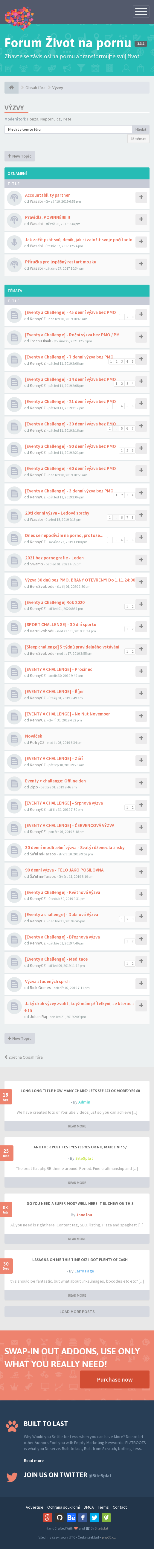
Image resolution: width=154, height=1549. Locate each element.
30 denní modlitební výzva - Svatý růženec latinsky (74, 847)
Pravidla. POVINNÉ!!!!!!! (47, 217)
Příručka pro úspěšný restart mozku (60, 262)
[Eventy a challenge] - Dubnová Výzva (61, 914)
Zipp (34, 787)
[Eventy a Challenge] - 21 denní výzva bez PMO (70, 401)
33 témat (138, 138)
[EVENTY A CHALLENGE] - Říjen (54, 691)
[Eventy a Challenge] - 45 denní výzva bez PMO (70, 312)
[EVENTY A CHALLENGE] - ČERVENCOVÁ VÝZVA (69, 825)
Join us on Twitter (67, 1475)
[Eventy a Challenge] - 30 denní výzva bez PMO (70, 424)
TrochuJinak (40, 341)
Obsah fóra (35, 87)
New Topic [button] (19, 156)
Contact (120, 1507)
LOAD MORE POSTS (77, 1311)
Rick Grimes (40, 987)
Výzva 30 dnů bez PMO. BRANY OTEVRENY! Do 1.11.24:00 (79, 580)
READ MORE (77, 1126)
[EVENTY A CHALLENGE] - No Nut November (67, 714)
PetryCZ (37, 742)
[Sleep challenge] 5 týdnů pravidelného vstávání (71, 647)
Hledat (141, 129)
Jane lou (84, 1214)
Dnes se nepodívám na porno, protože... (63, 535)
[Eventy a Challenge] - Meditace (56, 959)
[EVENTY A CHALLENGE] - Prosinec (58, 669)
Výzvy (57, 87)
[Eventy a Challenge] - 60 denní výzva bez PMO (70, 468)
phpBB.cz (109, 1537)
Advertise (34, 1507)
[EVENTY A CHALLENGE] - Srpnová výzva (63, 803)
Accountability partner (47, 195)
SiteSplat (84, 1158)
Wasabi (36, 201)
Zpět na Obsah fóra (23, 1057)
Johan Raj (38, 1016)
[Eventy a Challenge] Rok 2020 (54, 602)
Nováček (33, 736)
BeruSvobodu (42, 586)
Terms (103, 1507)
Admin (84, 1102)
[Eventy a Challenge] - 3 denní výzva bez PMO (69, 491)
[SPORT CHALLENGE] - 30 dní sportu (60, 624)
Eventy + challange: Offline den (55, 781)
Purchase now (115, 1379)
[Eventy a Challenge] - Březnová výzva (62, 937)
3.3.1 (140, 43)
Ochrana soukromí (63, 1507)
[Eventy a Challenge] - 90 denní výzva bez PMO (70, 446)
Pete (67, 119)
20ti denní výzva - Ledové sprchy (56, 513)
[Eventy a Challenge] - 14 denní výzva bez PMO (70, 379)
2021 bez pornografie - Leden (54, 558)
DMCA (89, 1507)
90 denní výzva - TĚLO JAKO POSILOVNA (63, 870)
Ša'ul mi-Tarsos (43, 854)
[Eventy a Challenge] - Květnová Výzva (62, 892)
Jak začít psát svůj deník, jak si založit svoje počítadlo (78, 239)
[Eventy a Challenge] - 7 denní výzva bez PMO (69, 357)
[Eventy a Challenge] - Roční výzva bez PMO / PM (72, 335)
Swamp (36, 564)
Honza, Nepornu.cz (44, 119)
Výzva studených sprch (47, 981)
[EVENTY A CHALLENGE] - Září (53, 758)
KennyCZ (38, 318)
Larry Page (84, 1271)
